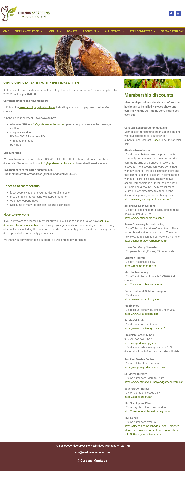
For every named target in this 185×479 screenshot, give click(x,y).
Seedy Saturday (172, 31)
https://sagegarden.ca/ (138, 396)
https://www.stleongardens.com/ (144, 218)
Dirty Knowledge (28, 31)
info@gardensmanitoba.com (47, 124)
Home (5, 31)
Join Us (54, 31)
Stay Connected (142, 31)
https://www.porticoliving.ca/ (141, 299)
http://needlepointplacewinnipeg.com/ (147, 411)
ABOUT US (91, 31)
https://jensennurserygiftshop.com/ (145, 240)
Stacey (156, 140)
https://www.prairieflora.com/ (142, 313)
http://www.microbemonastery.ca (144, 284)
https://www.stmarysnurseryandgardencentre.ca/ (153, 382)
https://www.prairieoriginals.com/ (144, 328)
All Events (114, 31)
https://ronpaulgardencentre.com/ (144, 367)
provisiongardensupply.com (140, 343)
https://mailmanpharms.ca (140, 266)
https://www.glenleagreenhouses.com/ (147, 199)
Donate (72, 31)
